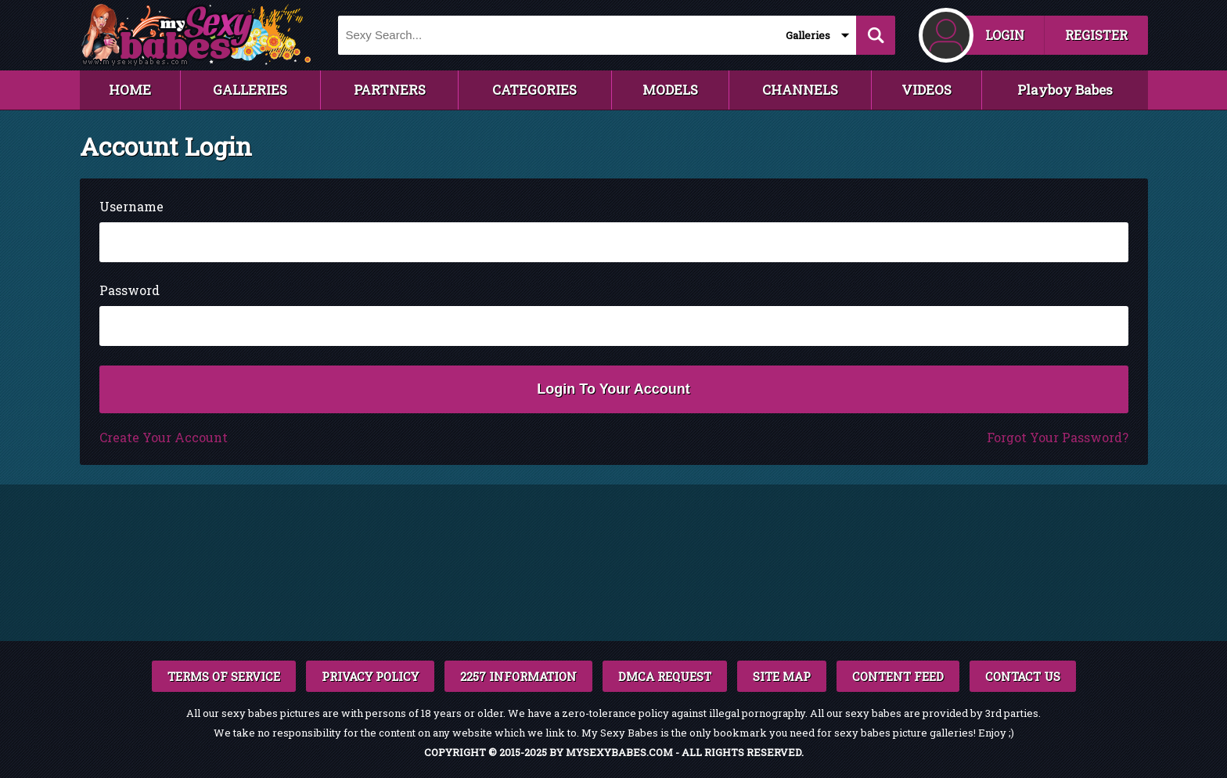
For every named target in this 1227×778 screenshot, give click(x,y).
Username (131, 206)
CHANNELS (800, 90)
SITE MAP (782, 676)
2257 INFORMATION (518, 676)
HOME (130, 90)
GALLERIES (250, 90)
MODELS (670, 90)
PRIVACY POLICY (370, 676)
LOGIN (1004, 35)
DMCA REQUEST (664, 676)
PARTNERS (390, 90)
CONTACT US (1022, 676)
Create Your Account (163, 437)
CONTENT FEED (898, 676)
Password (129, 290)
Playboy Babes (1065, 90)
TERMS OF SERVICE (223, 676)
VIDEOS (926, 90)
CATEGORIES (534, 90)
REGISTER (1096, 35)
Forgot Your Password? (1057, 437)
